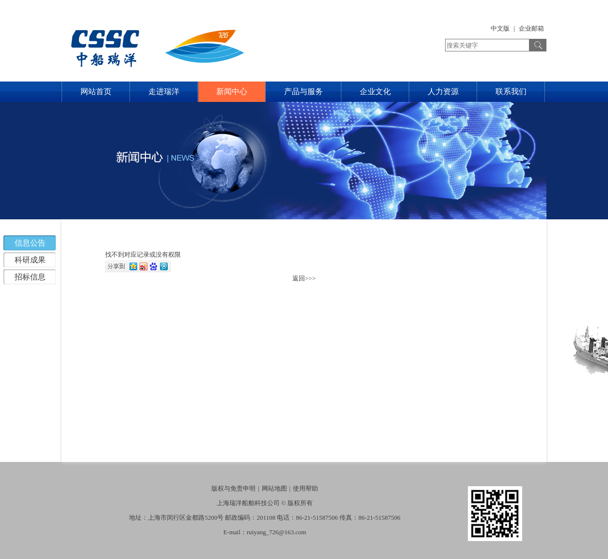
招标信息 (30, 277)
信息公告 (30, 243)
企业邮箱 (531, 28)
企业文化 (375, 91)
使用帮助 (305, 488)
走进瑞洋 (163, 91)
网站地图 (274, 488)
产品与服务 (303, 91)
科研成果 (30, 260)
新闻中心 (231, 91)
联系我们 (511, 91)
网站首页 (96, 91)
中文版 (500, 28)
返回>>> (304, 278)
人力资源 (443, 91)
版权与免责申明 (233, 488)
